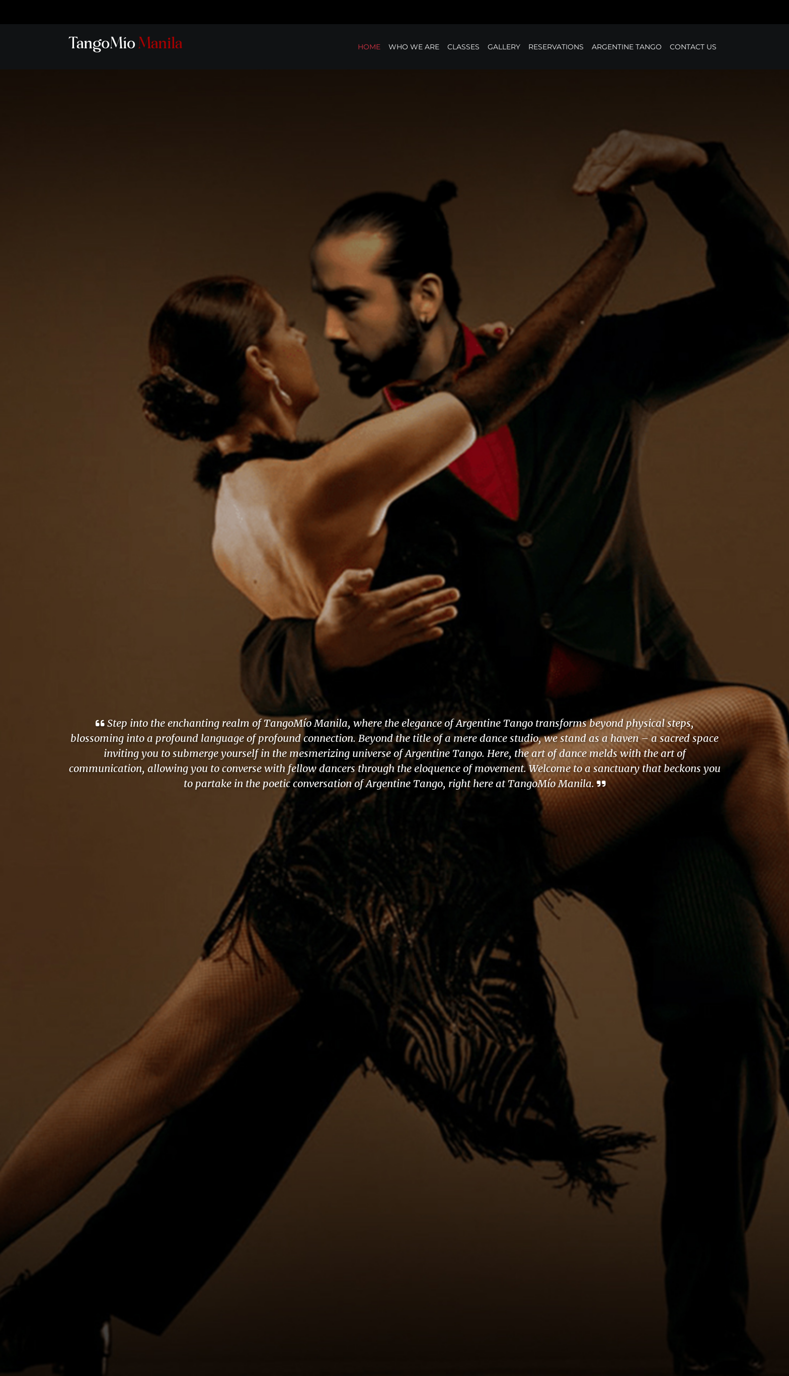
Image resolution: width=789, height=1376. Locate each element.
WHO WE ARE (413, 46)
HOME (369, 46)
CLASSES (463, 46)
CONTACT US (693, 46)
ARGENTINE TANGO (627, 46)
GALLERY (504, 46)
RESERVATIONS (556, 46)
